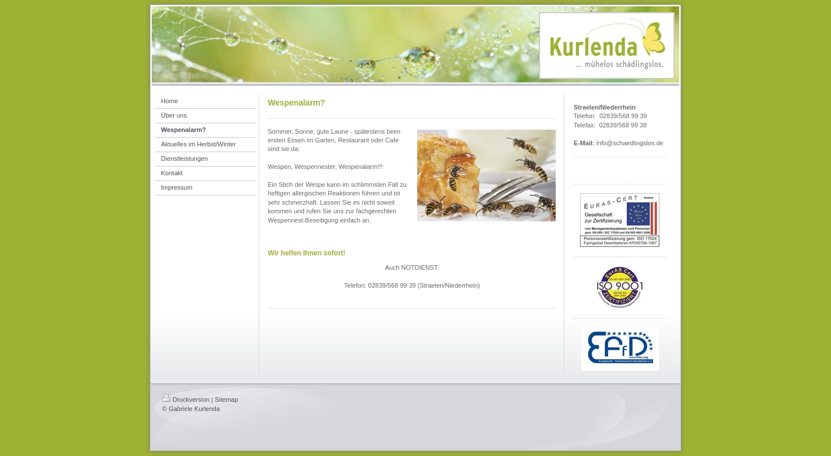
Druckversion (185, 399)
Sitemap (226, 399)
